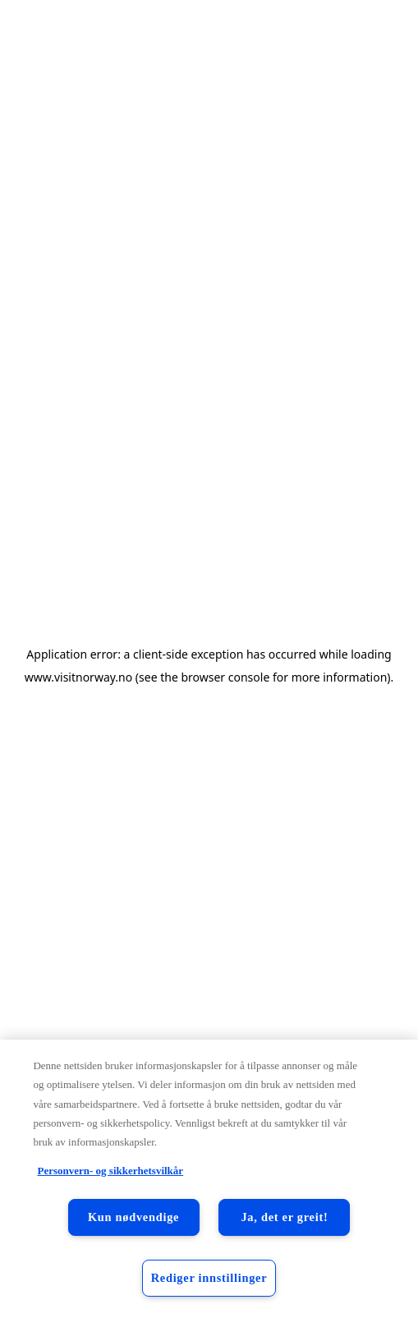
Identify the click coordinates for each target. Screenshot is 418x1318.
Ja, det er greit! (284, 1217)
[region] (209, 1179)
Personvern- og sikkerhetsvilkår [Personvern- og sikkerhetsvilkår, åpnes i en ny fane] (110, 1170)
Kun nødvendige (133, 1217)
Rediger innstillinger (209, 1277)
